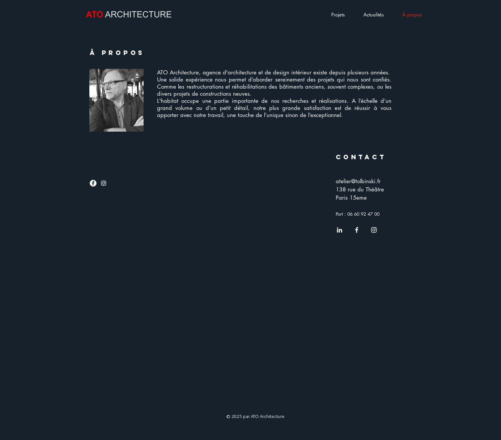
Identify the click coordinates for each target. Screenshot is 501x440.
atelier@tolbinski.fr (358, 181)
